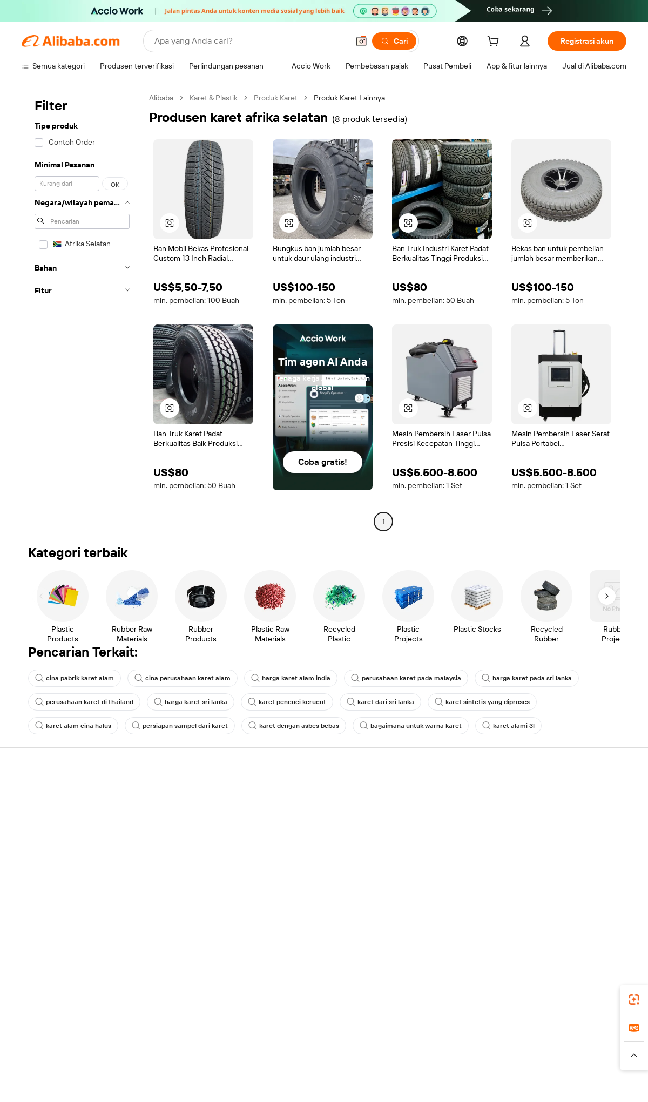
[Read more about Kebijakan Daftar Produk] (211, 1055)
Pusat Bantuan (46, 797)
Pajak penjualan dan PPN (311, 838)
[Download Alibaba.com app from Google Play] (590, 986)
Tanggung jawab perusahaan (565, 817)
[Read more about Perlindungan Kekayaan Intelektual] (315, 1055)
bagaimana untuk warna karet (411, 725)
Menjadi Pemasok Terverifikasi (444, 838)
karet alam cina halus (73, 725)
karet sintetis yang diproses (482, 702)
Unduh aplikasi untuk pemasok (445, 879)
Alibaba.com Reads (302, 858)
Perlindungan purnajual (184, 870)
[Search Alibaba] (250, 41)
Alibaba (161, 97)
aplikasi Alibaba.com (430, 986)
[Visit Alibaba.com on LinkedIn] (539, 902)
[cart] (495, 42)
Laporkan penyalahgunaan (66, 879)
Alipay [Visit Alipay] (308, 1034)
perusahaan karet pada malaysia (406, 678)
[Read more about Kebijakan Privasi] (406, 1055)
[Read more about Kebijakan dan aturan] (51, 1055)
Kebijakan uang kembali (185, 829)
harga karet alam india (290, 678)
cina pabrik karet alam (74, 678)
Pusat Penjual (417, 817)
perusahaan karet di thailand (84, 702)
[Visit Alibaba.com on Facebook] (523, 902)
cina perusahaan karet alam (182, 678)
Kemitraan (411, 858)
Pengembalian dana (54, 858)
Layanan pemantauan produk (194, 891)
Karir (526, 858)
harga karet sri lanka (190, 702)
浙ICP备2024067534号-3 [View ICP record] (585, 1081)
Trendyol (453, 1034)
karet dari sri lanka (380, 702)
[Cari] (394, 41)
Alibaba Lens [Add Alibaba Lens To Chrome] (84, 986)
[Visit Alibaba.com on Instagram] (572, 902)
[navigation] (82, 311)
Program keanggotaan (307, 817)
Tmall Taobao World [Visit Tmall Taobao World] (256, 1034)
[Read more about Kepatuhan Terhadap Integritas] (578, 1055)
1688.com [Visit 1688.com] (198, 1034)
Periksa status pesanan (60, 838)
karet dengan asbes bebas (293, 725)
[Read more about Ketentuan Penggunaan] (481, 1055)
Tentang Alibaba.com (553, 797)
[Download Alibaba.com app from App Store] (510, 986)
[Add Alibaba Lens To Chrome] (192, 986)
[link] (634, 999)
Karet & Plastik (214, 97)
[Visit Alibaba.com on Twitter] (556, 902)
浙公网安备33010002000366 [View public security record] (477, 1081)
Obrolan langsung (51, 817)
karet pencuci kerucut (287, 702)
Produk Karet (276, 97)
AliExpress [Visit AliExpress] (155, 1034)
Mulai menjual (417, 797)
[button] (361, 41)
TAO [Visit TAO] (423, 1034)
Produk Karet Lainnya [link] (349, 97)
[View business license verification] (417, 1081)
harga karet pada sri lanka (527, 678)
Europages (495, 1034)
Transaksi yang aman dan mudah (200, 808)
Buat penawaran (297, 797)
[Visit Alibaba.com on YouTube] (588, 902)
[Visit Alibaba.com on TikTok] (604, 902)
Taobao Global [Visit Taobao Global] (383, 1034)
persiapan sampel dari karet (180, 725)
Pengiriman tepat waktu (185, 850)
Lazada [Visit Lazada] (338, 1034)
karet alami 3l (508, 725)
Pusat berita (538, 838)
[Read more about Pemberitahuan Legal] (128, 1055)
